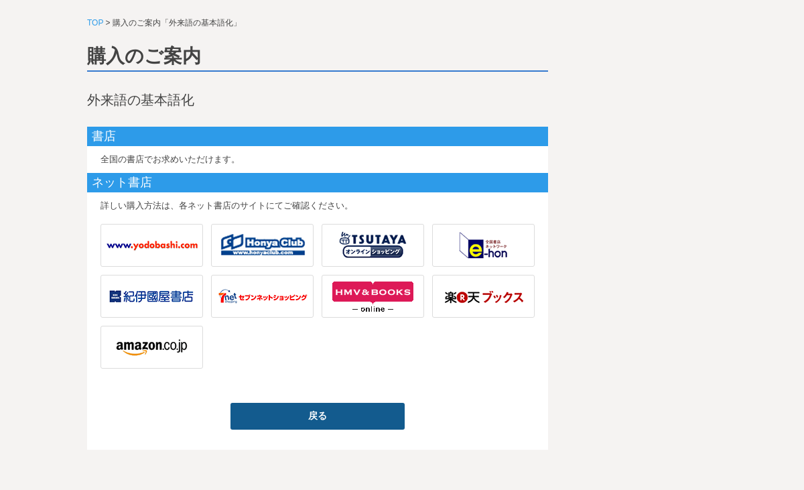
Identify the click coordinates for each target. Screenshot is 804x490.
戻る (317, 415)
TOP (95, 22)
